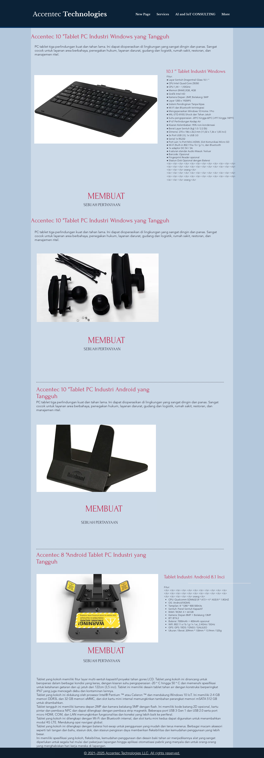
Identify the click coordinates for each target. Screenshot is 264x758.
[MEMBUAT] (106, 196)
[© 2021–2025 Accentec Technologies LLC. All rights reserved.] (131, 753)
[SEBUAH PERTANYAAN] (102, 205)
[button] (96, 458)
